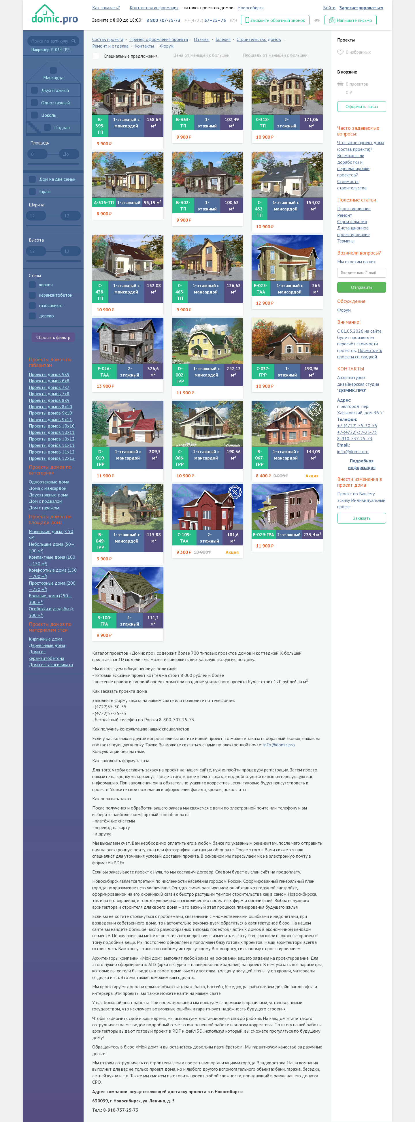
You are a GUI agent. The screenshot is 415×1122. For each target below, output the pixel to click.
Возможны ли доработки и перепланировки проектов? (353, 165)
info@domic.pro (279, 745)
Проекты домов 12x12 (52, 458)
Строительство (352, 221)
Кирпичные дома (46, 639)
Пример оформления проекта (158, 39)
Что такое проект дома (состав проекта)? (360, 146)
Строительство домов (259, 39)
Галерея (223, 39)
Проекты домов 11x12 (52, 452)
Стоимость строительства (352, 184)
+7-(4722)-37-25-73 (357, 432)
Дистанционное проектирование (353, 231)
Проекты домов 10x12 (52, 439)
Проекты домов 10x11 (52, 432)
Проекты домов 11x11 (52, 445)
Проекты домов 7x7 (49, 387)
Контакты (144, 46)
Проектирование (354, 209)
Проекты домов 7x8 (49, 393)
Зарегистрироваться (361, 7)
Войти (329, 7)
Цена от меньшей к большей (201, 55)
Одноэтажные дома (49, 482)
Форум (166, 46)
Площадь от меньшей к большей (275, 55)
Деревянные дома (47, 645)
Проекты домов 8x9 (49, 400)
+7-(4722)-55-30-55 (357, 426)
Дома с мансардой (47, 488)
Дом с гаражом (44, 508)
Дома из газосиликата (51, 664)
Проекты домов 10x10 (52, 426)
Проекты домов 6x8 (49, 380)
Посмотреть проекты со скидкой (359, 353)
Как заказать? (106, 7)
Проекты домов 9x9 (49, 374)
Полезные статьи (356, 199)
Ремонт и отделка (110, 46)
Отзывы (202, 39)
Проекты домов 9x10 (50, 413)
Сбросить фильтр (53, 337)
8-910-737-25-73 (354, 438)
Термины (345, 241)
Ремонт (344, 215)
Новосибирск (250, 7)
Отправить (361, 287)
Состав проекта (107, 39)
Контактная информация (154, 7)
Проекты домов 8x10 (50, 406)
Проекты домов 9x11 (50, 419)
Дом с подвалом (45, 501)
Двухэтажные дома (48, 495)
